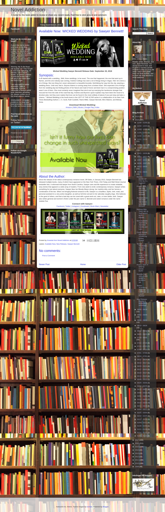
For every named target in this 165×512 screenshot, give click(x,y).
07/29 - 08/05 (142, 338)
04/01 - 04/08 (142, 396)
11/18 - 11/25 (142, 136)
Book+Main (94, 206)
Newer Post (44, 264)
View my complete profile (141, 80)
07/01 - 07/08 (142, 353)
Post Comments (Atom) (87, 271)
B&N (75, 107)
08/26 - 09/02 (142, 320)
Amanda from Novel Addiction (143, 56)
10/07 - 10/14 (142, 160)
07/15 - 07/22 (142, 346)
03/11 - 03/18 (142, 406)
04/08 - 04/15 (142, 393)
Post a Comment (48, 256)
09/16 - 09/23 (142, 172)
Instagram (75, 206)
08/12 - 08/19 (142, 331)
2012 (137, 457)
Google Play (89, 107)
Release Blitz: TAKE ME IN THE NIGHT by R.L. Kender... (142, 213)
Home (83, 264)
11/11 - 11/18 (142, 139)
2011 (137, 460)
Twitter (67, 206)
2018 (137, 120)
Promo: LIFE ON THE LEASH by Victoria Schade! (141, 190)
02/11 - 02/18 (142, 419)
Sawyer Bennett (73, 244)
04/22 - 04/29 (142, 386)
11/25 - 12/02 (142, 133)
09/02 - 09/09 (142, 315)
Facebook (60, 206)
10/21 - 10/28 (142, 153)
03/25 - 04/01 (142, 399)
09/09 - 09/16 (142, 309)
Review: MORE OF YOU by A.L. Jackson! (142, 180)
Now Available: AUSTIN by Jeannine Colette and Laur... (142, 225)
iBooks (80, 107)
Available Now (50, 244)
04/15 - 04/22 (142, 389)
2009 (137, 467)
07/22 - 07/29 (142, 343)
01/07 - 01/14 (142, 436)
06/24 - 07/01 (142, 356)
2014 (137, 450)
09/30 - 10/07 (142, 163)
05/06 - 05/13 (142, 379)
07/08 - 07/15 (142, 350)
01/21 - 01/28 (142, 429)
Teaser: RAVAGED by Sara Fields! (142, 247)
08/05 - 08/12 (142, 334)
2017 (137, 440)
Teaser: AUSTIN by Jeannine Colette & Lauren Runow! (142, 291)
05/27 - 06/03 (142, 369)
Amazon (69, 107)
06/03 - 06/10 (142, 366)
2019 (137, 116)
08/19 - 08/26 (142, 326)
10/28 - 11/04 (142, 148)
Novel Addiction (28, 9)
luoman (89, 507)
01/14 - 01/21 (142, 433)
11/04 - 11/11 (142, 145)
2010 (137, 463)
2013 (137, 453)
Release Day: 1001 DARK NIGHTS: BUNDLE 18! (142, 278)
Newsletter (104, 206)
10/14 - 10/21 (142, 157)
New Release (61, 244)
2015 (137, 447)
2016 (137, 443)
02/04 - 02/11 (142, 423)
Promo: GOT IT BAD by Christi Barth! (142, 268)
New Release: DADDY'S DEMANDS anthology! (142, 302)
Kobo (97, 107)
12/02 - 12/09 (142, 129)
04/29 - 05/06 (142, 383)
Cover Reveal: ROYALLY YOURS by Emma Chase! (142, 236)
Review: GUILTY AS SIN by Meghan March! (142, 257)
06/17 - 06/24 (142, 359)
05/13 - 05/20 (142, 376)
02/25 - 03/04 (142, 413)
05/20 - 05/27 (142, 373)
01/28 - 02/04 (142, 426)
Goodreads (85, 206)
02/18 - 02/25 (142, 416)
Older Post (121, 264)
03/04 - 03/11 (142, 409)
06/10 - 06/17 (142, 363)
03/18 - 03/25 (142, 403)
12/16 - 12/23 (142, 126)
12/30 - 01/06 (142, 123)
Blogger (106, 507)
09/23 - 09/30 (142, 167)
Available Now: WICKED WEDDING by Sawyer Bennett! (142, 202)
